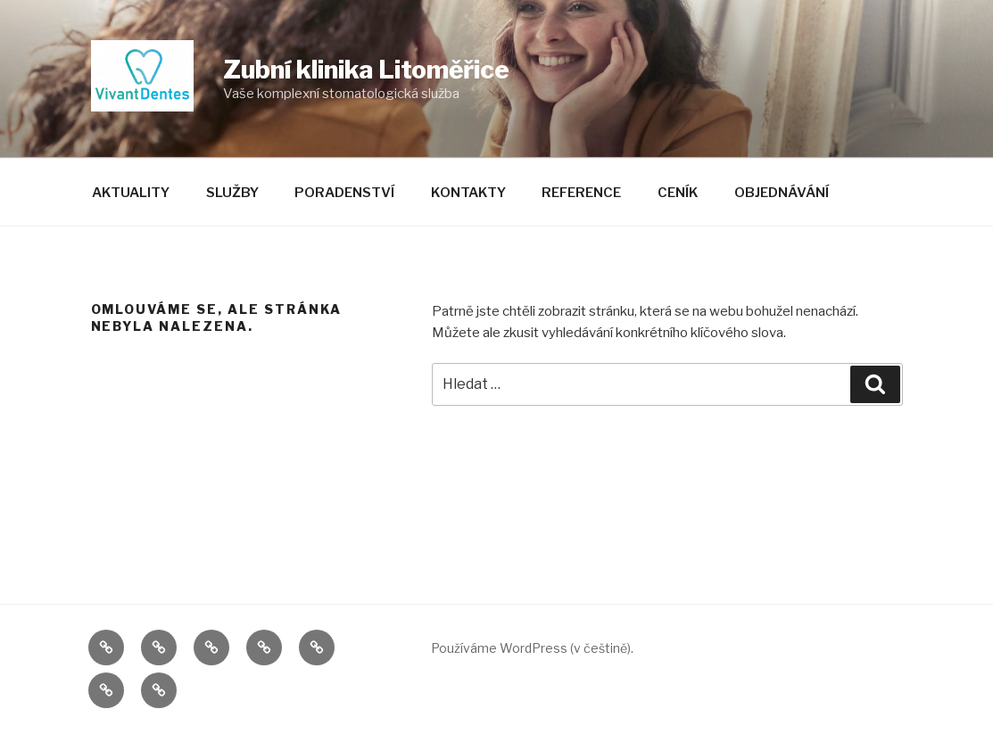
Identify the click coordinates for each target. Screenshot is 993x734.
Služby (232, 193)
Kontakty (468, 193)
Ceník (678, 193)
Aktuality (131, 193)
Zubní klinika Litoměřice (366, 69)
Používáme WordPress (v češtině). (532, 648)
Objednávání (781, 193)
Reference (581, 193)
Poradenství (344, 193)
